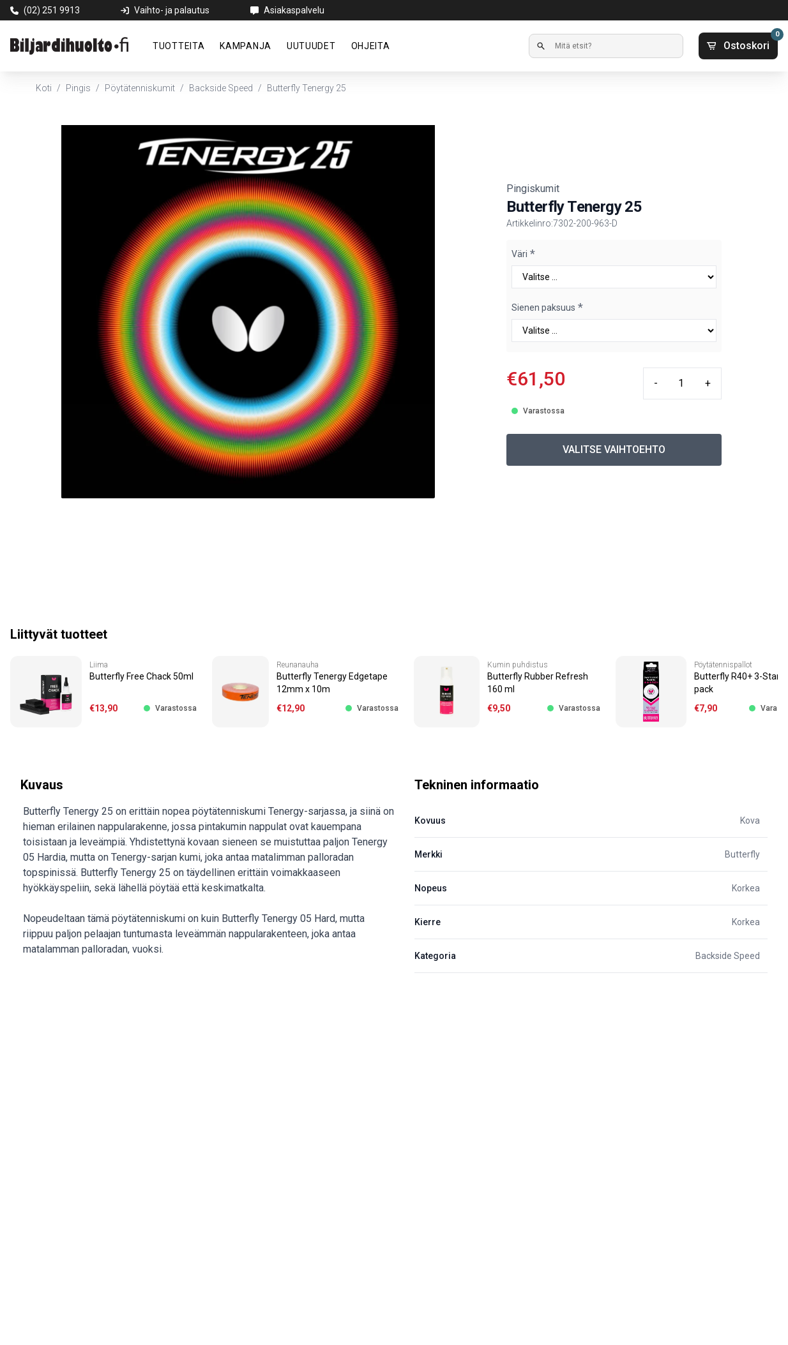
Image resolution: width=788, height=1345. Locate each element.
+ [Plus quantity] (708, 383)
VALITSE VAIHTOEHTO (614, 449)
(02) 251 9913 (52, 10)
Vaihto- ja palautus (171, 10)
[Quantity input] (681, 383)
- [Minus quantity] (656, 383)
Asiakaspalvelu (294, 10)
